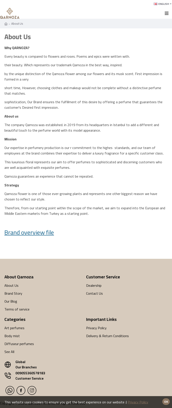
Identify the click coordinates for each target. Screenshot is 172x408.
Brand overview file (29, 232)
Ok (166, 401)
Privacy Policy (138, 402)
